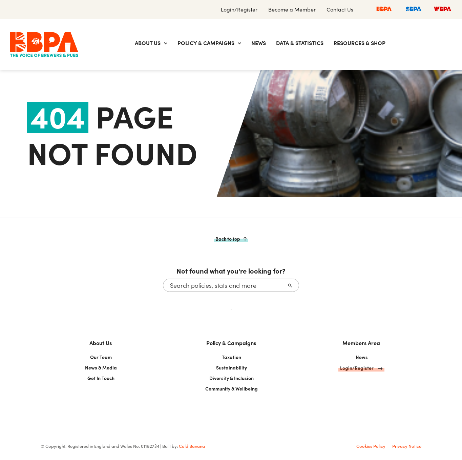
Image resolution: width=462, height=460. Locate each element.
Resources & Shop (359, 42)
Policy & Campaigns (205, 42)
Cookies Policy (370, 446)
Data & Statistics (299, 42)
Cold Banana (192, 446)
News (258, 42)
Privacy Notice (406, 446)
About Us (148, 42)
